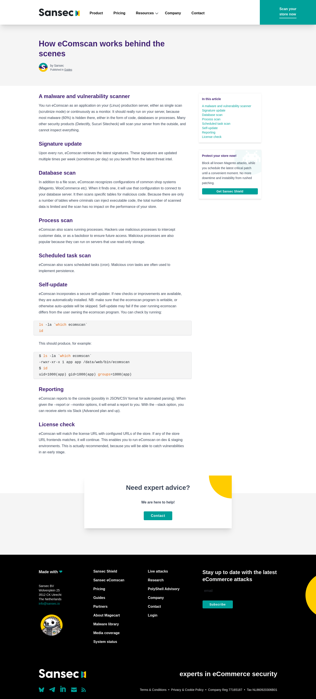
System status (105, 642)
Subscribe (218, 604)
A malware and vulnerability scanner (226, 106)
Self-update (210, 128)
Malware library (106, 624)
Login (153, 615)
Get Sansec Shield (229, 191)
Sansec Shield (105, 571)
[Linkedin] (63, 689)
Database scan (212, 115)
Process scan (211, 119)
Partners (100, 606)
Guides (68, 69)
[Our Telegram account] (52, 688)
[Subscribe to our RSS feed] (83, 690)
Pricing (119, 13)
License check (212, 137)
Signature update (214, 110)
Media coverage (106, 633)
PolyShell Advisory (164, 589)
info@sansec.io (49, 603)
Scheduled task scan (216, 123)
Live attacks (158, 571)
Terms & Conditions (153, 690)
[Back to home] (59, 12)
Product (96, 13)
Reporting (208, 132)
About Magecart (106, 615)
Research (156, 580)
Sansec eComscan (108, 580)
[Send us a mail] (74, 690)
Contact (198, 13)
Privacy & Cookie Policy (187, 690)
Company (173, 13)
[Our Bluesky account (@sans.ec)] (41, 689)
